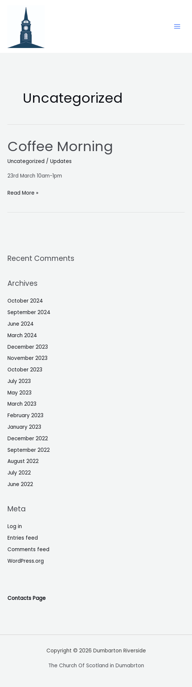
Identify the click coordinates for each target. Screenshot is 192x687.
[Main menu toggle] (177, 26)
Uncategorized (26, 161)
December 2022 (27, 438)
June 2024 (20, 323)
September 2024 (29, 312)
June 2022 (20, 484)
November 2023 (27, 358)
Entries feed (22, 537)
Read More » (22, 192)
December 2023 (27, 347)
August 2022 (23, 461)
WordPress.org (25, 561)
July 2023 (19, 381)
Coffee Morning (60, 146)
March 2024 (22, 335)
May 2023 (19, 392)
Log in (14, 526)
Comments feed (28, 549)
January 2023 (24, 427)
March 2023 (21, 404)
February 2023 (25, 415)
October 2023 (24, 369)
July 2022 (19, 472)
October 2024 (25, 300)
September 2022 (28, 450)
